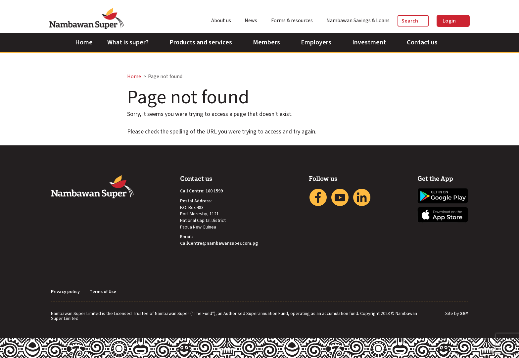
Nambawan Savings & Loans (358, 20)
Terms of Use (103, 292)
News (254, 20)
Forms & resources (295, 20)
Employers (319, 42)
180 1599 (214, 191)
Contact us (425, 42)
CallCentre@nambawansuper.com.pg (219, 243)
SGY (464, 314)
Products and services (203, 42)
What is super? (131, 42)
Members (269, 42)
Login (453, 21)
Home (84, 42)
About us (224, 20)
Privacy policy (65, 292)
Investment (372, 42)
